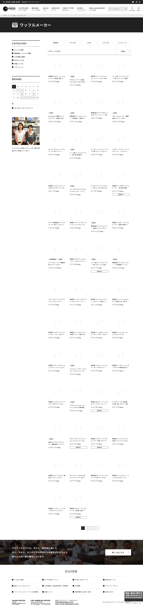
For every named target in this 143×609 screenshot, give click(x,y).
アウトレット (18, 67)
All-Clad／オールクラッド (23, 108)
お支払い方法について (81, 580)
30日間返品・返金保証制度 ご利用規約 (56, 586)
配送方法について (110, 580)
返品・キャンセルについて (22, 586)
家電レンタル (18, 64)
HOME (5, 15)
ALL (37, 97)
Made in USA (19, 60)
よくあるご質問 (19, 580)
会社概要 (77, 586)
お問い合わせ (109, 592)
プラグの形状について (51, 580)
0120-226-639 (13, 2)
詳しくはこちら (118, 552)
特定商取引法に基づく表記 (83, 592)
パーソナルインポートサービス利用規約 (26, 592)
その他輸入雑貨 (19, 57)
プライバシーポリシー (112, 586)
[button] (96, 528)
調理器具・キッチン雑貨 (22, 53)
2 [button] (87, 528)
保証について (48, 592)
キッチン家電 (11, 15)
